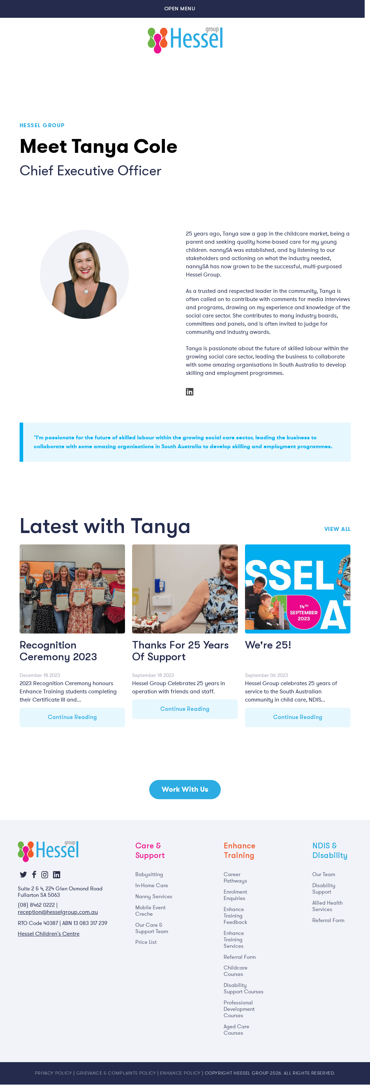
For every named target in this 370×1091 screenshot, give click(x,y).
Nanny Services (153, 896)
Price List (146, 942)
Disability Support (323, 888)
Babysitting (149, 874)
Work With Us (185, 789)
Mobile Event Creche (150, 910)
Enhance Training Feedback (235, 916)
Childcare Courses (235, 971)
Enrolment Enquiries (235, 895)
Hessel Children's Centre (48, 934)
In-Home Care (151, 885)
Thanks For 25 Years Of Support (180, 651)
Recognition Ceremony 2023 (58, 651)
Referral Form (240, 957)
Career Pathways (235, 877)
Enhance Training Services (234, 940)
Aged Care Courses (236, 1029)
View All (337, 529)
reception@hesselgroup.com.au (58, 912)
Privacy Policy (53, 1073)
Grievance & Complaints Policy (116, 1073)
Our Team (323, 874)
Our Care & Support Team (151, 928)
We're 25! (268, 645)
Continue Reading (72, 717)
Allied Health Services (327, 906)
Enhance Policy (180, 1073)
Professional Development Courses (239, 1009)
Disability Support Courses (244, 988)
